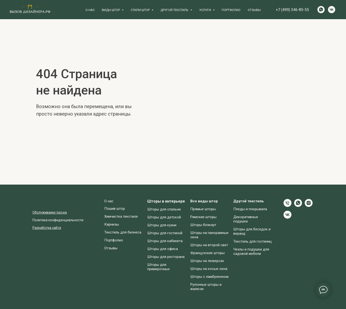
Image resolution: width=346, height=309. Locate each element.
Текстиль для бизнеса (122, 232)
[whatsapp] (321, 9)
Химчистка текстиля (121, 216)
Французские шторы (207, 253)
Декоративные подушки (245, 219)
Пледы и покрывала (250, 209)
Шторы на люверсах (207, 261)
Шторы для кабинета (165, 241)
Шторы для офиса (162, 249)
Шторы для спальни (164, 209)
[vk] (331, 9)
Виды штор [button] (111, 10)
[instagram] (309, 206)
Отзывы (254, 10)
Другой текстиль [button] (175, 10)
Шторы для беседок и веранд (252, 231)
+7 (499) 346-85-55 (292, 9)
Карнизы (111, 224)
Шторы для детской (164, 217)
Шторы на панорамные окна (209, 235)
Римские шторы (203, 217)
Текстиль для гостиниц (252, 241)
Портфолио (231, 10)
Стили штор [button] (140, 10)
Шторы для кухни (161, 225)
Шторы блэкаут (203, 225)
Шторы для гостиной (164, 233)
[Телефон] (287, 206)
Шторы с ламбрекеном (209, 276)
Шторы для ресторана (166, 257)
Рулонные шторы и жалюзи (206, 286)
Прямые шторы (203, 209)
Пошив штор (114, 208)
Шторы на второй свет (209, 245)
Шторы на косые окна (208, 269)
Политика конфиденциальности (57, 220)
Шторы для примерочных (158, 266)
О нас (90, 10)
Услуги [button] (205, 10)
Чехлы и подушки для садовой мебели (251, 251)
